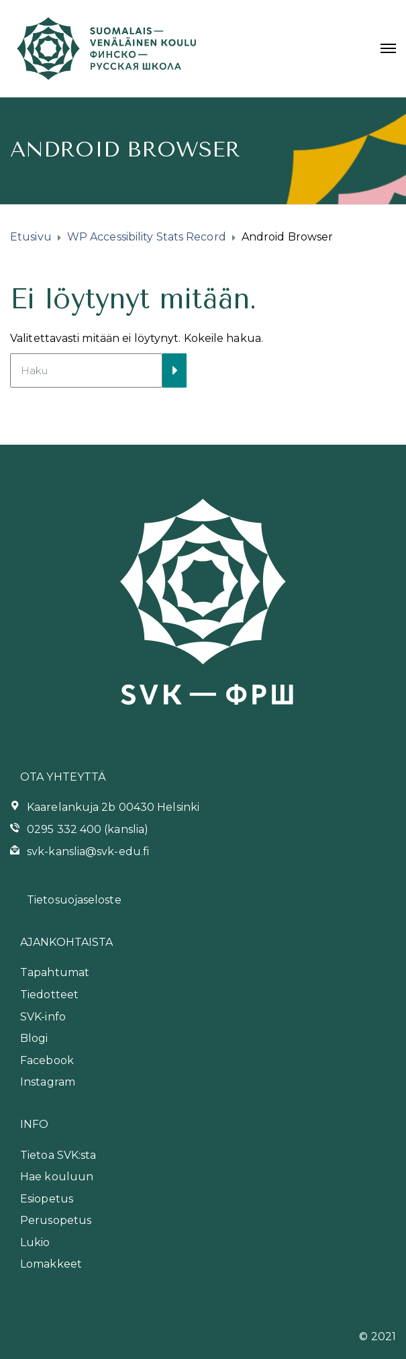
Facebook (47, 1060)
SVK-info (43, 1016)
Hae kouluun (56, 1176)
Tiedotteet (49, 994)
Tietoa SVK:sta (58, 1155)
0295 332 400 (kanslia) (87, 829)
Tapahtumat (54, 972)
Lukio (35, 1242)
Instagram (47, 1082)
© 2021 (377, 1336)
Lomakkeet (51, 1264)
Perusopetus (55, 1220)
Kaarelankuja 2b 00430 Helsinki (113, 807)
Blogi (34, 1038)
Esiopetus (46, 1198)
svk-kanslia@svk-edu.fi (88, 851)
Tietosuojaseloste (74, 899)
